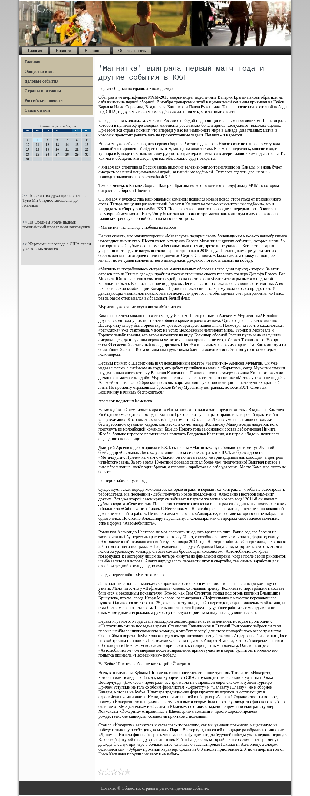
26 (47, 154)
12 (47, 144)
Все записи (95, 50)
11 (37, 144)
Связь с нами (37, 110)
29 (77, 154)
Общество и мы (39, 71)
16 (86, 144)
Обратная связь (132, 50)
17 (27, 149)
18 (37, 149)
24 (27, 154)
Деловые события (41, 81)
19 (47, 149)
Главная (35, 50)
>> (25, 195)
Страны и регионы (43, 91)
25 (37, 154)
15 (77, 144)
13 (57, 144)
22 (77, 149)
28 (67, 154)
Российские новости (44, 100)
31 (27, 159)
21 (67, 149)
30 (86, 154)
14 (67, 144)
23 (86, 149)
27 (57, 154)
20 (57, 149)
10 (27, 144)
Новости (63, 50)
